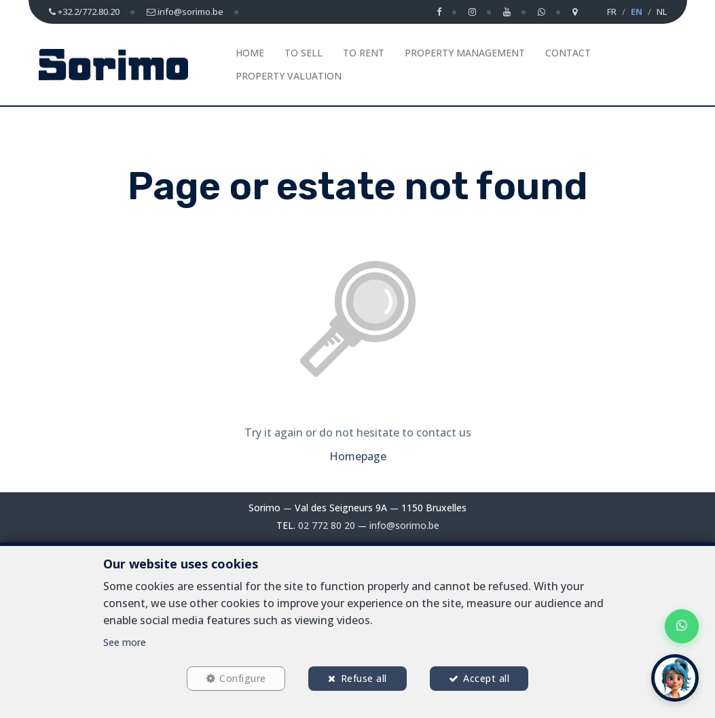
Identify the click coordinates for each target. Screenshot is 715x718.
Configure (242, 678)
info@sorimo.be (404, 525)
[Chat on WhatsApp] (682, 626)
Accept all (486, 678)
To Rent (363, 52)
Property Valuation (289, 75)
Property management (465, 52)
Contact (568, 52)
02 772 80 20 (326, 525)
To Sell (304, 52)
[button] (675, 678)
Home (250, 52)
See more (124, 642)
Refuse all (364, 678)
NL (662, 11)
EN (636, 11)
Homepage (357, 456)
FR (612, 11)
